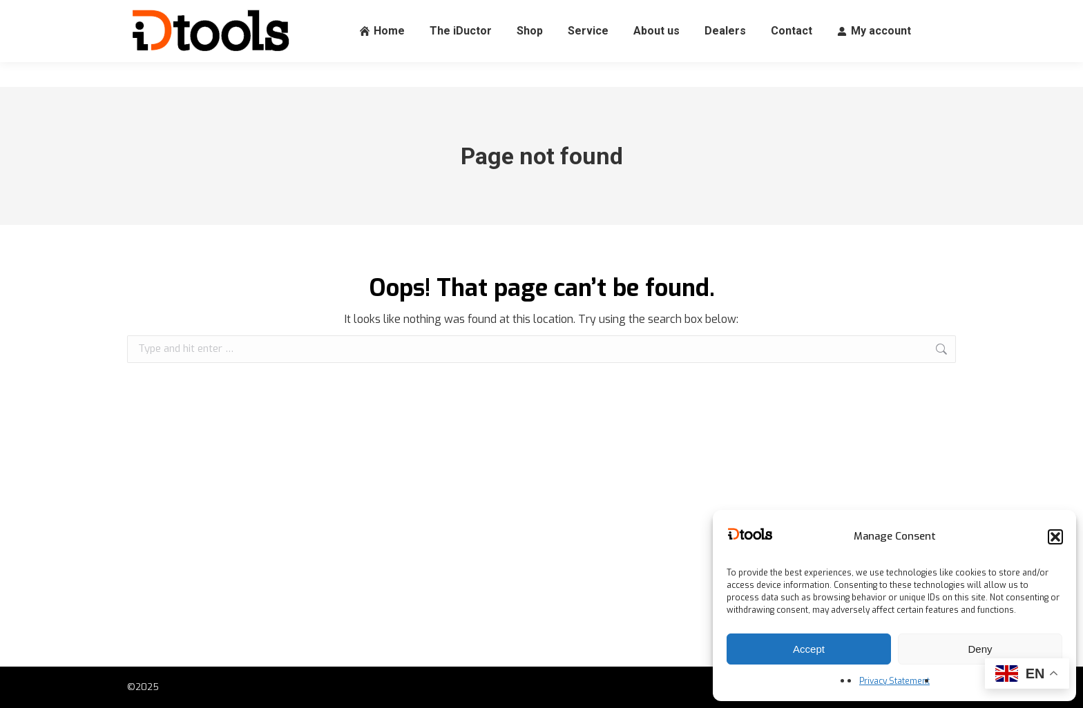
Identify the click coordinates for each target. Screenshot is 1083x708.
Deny (980, 649)
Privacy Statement (894, 681)
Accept (809, 649)
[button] (1055, 537)
